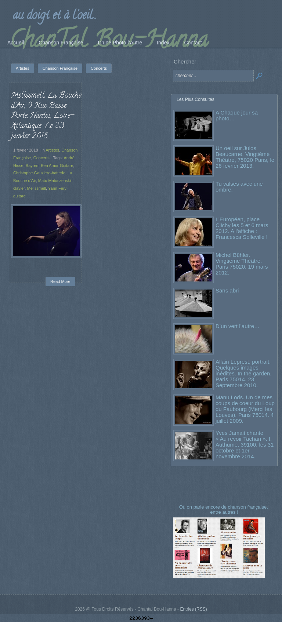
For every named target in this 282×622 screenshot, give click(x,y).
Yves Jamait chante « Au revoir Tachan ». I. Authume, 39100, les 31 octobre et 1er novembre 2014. (245, 444)
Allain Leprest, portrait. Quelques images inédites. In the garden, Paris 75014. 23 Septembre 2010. (244, 373)
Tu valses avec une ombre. (239, 187)
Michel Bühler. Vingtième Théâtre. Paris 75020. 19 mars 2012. (242, 264)
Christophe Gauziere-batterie (39, 173)
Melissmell (36, 188)
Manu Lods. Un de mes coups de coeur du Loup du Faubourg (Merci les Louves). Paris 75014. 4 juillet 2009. (245, 409)
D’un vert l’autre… (238, 326)
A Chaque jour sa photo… (237, 115)
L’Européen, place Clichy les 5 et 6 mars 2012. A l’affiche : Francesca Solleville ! (242, 228)
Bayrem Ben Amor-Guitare (49, 165)
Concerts (41, 158)
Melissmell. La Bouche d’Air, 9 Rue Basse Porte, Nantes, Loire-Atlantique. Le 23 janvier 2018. (46, 116)
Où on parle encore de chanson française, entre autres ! (224, 509)
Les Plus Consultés (195, 99)
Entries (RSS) (193, 609)
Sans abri (227, 290)
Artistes (52, 150)
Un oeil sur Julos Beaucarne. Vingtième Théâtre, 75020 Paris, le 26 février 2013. (245, 157)
